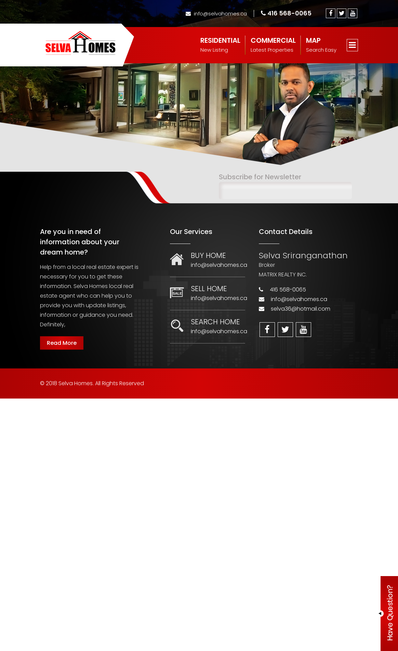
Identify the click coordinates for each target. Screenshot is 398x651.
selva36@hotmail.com (300, 309)
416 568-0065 (286, 13)
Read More (62, 343)
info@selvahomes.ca (216, 13)
